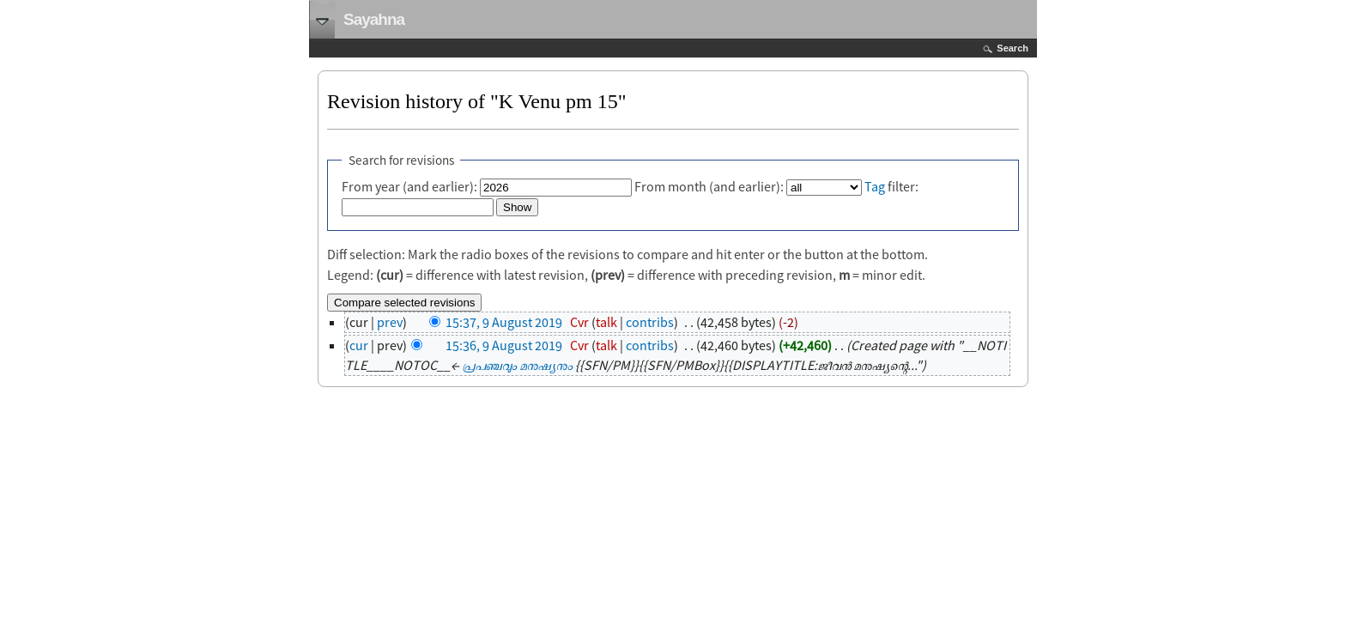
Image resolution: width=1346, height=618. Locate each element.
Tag (874, 186)
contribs (650, 321)
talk (606, 321)
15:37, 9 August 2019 (504, 321)
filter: (891, 186)
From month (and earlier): (709, 186)
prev (390, 321)
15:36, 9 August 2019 (504, 345)
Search (1012, 48)
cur (358, 345)
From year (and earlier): (409, 186)
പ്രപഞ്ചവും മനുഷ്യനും (517, 364)
